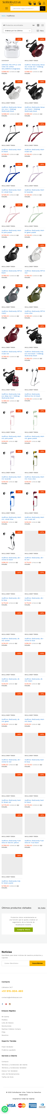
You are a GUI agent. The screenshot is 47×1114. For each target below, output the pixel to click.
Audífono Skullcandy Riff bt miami (12, 312)
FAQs (3, 1032)
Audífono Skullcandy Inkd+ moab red (34, 150)
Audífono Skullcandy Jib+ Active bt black (11, 558)
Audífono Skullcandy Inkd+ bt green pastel (34, 231)
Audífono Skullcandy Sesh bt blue (34, 761)
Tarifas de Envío (8, 1077)
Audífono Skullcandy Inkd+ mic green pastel (34, 437)
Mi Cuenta (5, 1016)
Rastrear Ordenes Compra (11, 1029)
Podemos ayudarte (9, 1050)
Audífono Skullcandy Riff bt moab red (12, 352)
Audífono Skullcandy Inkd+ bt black (11, 150)
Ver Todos (41, 908)
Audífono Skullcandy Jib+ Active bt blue (34, 639)
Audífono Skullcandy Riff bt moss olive (35, 312)
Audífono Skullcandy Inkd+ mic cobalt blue (11, 518)
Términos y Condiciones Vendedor (14, 1068)
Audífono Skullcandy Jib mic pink (10, 680)
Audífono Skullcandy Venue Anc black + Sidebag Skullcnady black (35, 109)
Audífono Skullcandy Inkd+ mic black (34, 720)
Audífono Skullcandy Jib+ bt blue (11, 599)
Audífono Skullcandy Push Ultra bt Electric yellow (11, 841)
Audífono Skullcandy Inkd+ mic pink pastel (11, 437)
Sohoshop (5, 60)
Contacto (5, 1061)
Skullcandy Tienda (31, 60)
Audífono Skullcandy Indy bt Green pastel (11, 882)
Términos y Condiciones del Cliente (14, 1065)
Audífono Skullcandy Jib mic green (10, 720)
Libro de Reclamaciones (10, 1074)
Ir (42, 8)
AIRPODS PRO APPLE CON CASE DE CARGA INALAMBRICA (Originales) (11, 66)
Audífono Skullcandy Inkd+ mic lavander (11, 478)
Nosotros (5, 1035)
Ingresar (44, 3)
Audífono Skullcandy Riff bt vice (35, 272)
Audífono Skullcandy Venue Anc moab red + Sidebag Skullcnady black (35, 66)
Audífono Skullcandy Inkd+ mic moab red (34, 518)
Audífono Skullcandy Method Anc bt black (32, 395)
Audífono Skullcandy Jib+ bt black (34, 599)
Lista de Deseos (8, 1023)
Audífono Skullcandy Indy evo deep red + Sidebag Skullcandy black (11, 396)
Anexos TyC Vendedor (10, 1071)
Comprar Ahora (23, 930)
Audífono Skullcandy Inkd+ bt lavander (34, 191)
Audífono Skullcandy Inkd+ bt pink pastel (11, 231)
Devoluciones (6, 1026)
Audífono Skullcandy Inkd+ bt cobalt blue (11, 191)
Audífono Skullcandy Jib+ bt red (34, 558)
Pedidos (5, 1020)
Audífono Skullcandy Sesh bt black (34, 801)
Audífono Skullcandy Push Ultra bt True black (34, 841)
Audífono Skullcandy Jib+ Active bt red (11, 761)
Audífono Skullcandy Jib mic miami (33, 680)
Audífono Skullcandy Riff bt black (12, 272)
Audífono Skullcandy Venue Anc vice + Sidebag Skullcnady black (12, 109)
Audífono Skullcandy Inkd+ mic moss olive (34, 478)
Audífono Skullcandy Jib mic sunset (10, 639)
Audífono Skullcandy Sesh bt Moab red (11, 801)
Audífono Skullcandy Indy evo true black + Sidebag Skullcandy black (34, 353)
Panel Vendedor (7, 1047)
